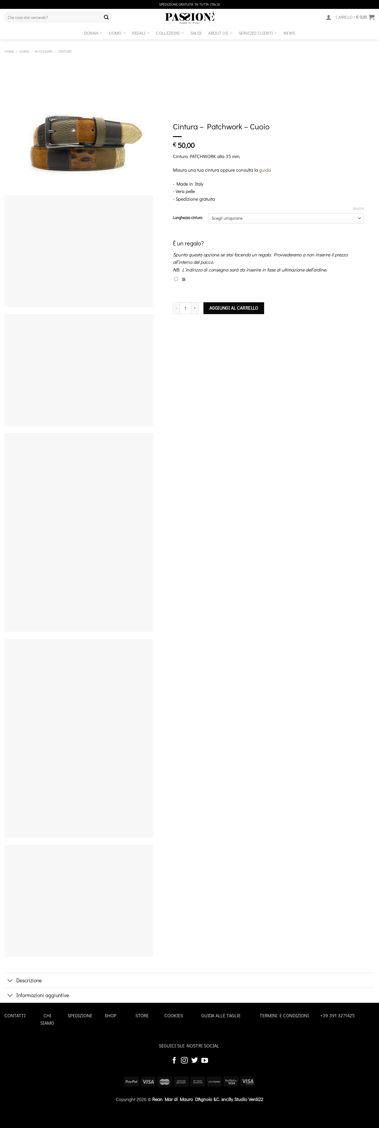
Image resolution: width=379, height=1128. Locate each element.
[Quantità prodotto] (185, 308)
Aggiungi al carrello (233, 308)
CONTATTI (14, 1015)
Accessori (43, 51)
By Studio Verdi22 (245, 1099)
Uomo (117, 33)
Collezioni (170, 33)
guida (265, 170)
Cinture (65, 51)
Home (9, 51)
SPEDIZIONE (80, 1015)
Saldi (196, 33)
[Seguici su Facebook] (174, 1061)
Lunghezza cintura (187, 218)
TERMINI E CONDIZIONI (284, 1015)
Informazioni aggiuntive (36, 995)
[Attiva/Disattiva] (10, 981)
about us (220, 33)
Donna (93, 33)
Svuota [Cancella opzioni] (358, 209)
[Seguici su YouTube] (204, 1061)
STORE (142, 1015)
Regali (141, 33)
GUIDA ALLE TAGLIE (221, 1015)
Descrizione (23, 981)
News (289, 33)
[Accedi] (329, 17)
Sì (179, 279)
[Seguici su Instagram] (184, 1061)
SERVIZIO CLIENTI (258, 33)
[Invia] (106, 17)
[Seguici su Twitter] (194, 1061)
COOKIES (173, 1015)
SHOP (110, 1015)
